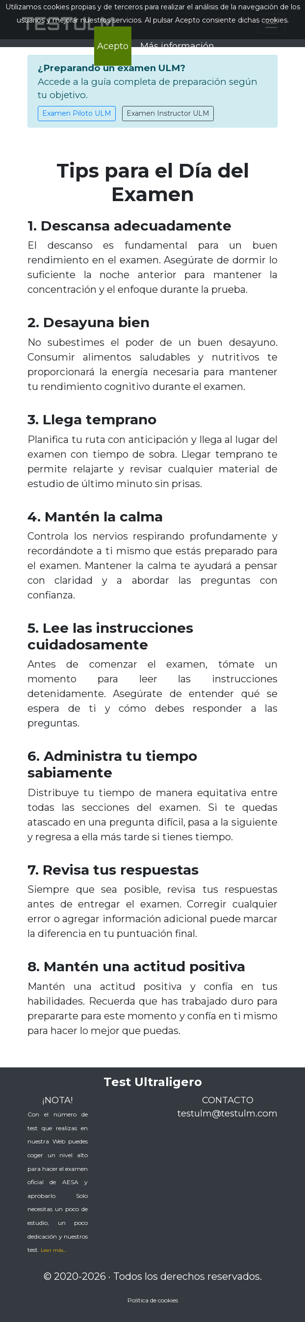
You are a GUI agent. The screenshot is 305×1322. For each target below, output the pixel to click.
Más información (177, 46)
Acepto (112, 46)
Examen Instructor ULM (168, 113)
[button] (53, 1249)
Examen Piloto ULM (76, 113)
